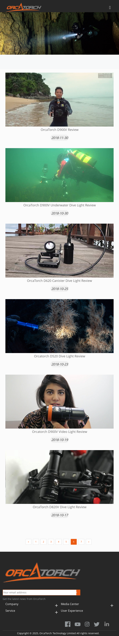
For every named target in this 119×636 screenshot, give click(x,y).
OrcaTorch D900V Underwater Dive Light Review (59, 205)
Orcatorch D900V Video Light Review (59, 431)
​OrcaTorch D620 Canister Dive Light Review (59, 280)
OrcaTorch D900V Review (59, 129)
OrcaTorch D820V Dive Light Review (59, 507)
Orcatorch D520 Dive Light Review (59, 356)
